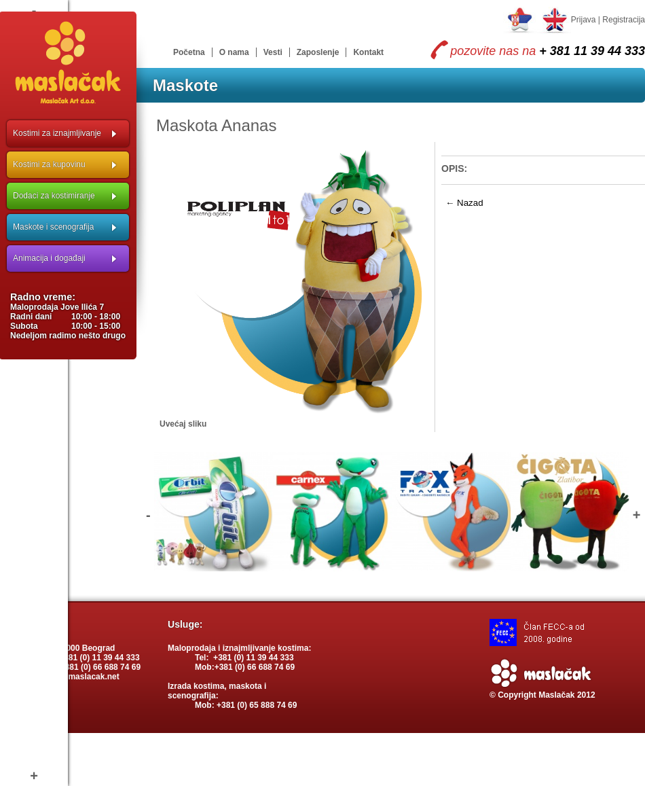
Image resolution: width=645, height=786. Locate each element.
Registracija (623, 19)
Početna (189, 52)
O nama (234, 52)
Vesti (272, 52)
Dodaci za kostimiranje (54, 195)
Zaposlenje (318, 52)
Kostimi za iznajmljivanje (57, 133)
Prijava (583, 19)
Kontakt (368, 52)
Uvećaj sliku (183, 424)
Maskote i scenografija (53, 227)
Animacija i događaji (49, 258)
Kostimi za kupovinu (49, 164)
